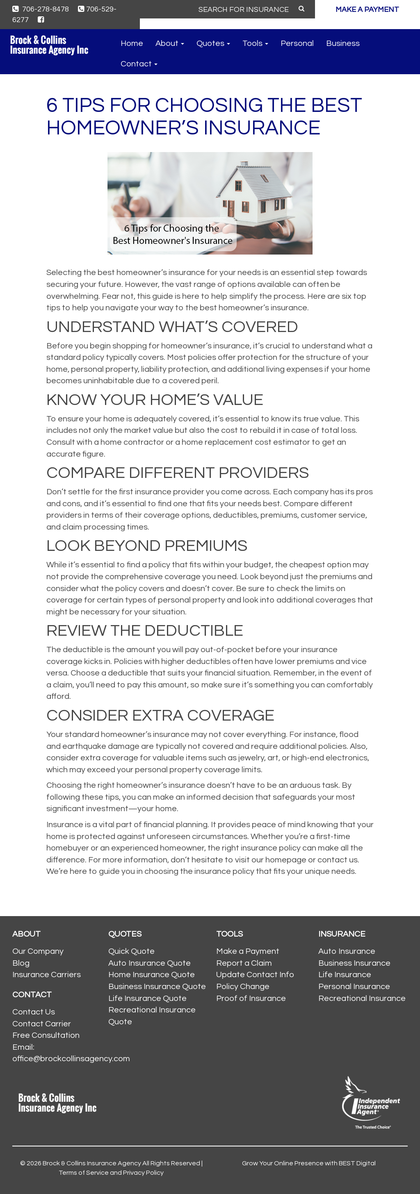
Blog (21, 963)
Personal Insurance (354, 986)
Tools (255, 43)
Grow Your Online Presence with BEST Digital (309, 1163)
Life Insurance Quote (147, 998)
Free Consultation (46, 1035)
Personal (297, 43)
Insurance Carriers (46, 975)
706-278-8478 (40, 9)
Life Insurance (344, 975)
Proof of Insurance (251, 998)
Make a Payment (247, 951)
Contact (139, 64)
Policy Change (242, 986)
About (169, 43)
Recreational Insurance (362, 998)
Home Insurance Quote (151, 975)
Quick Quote (131, 951)
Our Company (38, 951)
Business (343, 43)
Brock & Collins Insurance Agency (92, 1163)
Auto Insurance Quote (149, 963)
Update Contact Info (255, 975)
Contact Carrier (41, 1024)
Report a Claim (244, 963)
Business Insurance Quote (157, 986)
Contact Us (33, 1012)
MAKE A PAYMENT (367, 10)
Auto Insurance (346, 951)
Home (132, 43)
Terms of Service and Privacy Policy (111, 1172)
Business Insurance (354, 963)
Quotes (213, 43)
